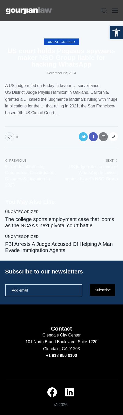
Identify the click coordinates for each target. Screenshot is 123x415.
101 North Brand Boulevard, (51, 342)
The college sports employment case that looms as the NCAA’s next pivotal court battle (59, 222)
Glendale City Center (61, 335)
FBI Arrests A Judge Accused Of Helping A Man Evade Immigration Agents (59, 247)
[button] (116, 32)
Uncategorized (61, 41)
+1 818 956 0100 (61, 355)
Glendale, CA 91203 (61, 349)
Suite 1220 (88, 342)
